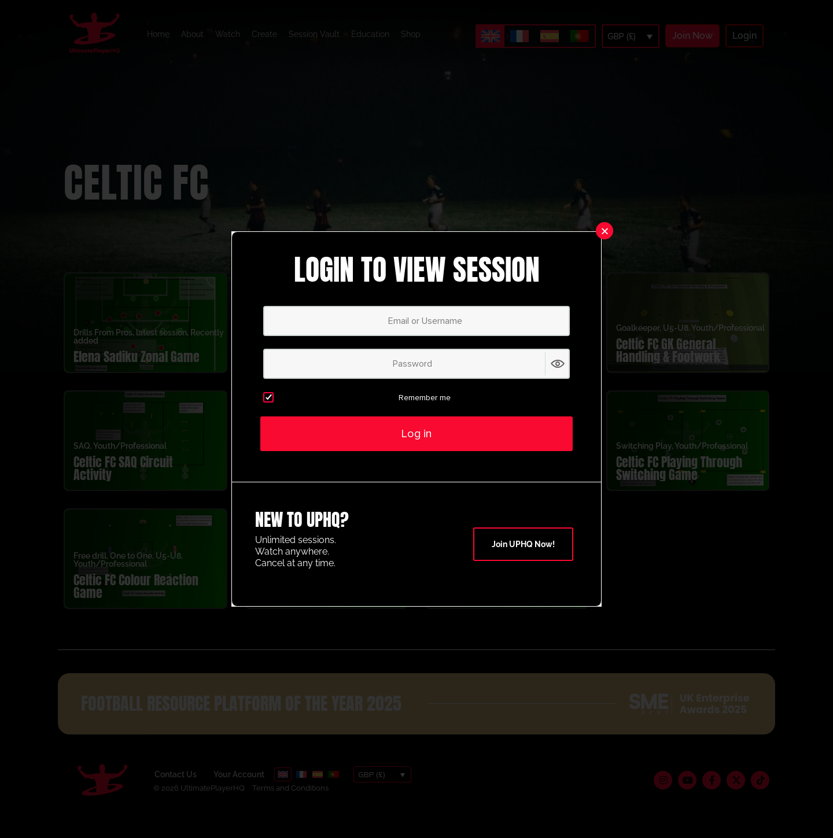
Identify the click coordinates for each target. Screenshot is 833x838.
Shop (411, 34)
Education (370, 34)
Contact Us (175, 788)
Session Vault (314, 34)
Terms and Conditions (290, 802)
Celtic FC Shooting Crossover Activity (301, 364)
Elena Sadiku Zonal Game (136, 370)
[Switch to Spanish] (550, 36)
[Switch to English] (490, 36)
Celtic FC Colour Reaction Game (135, 600)
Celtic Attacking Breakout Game (320, 600)
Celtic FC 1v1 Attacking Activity (310, 482)
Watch (227, 34)
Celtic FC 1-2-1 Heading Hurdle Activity (491, 364)
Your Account (238, 788)
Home (158, 34)
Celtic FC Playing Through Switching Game (679, 482)
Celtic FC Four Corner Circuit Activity (487, 482)
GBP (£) (621, 36)
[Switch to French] (519, 36)
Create (264, 34)
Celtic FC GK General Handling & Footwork (668, 364)
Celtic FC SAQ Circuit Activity (123, 482)
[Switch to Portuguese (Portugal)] (580, 36)
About (192, 34)
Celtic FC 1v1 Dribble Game (500, 606)
